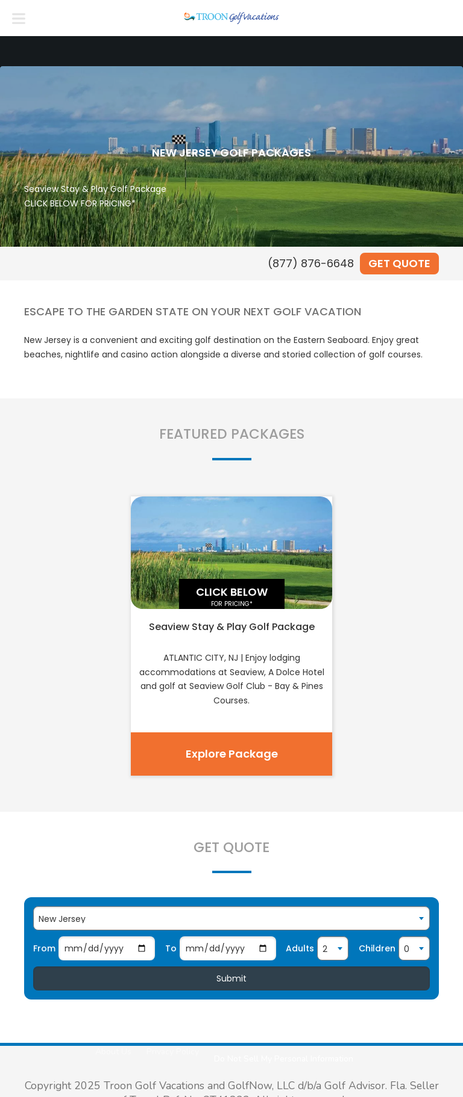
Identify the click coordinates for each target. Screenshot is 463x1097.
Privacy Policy (172, 1051)
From (44, 948)
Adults (300, 948)
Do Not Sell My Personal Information (283, 1059)
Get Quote (399, 263)
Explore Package (232, 753)
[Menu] (18, 18)
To (171, 948)
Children (377, 948)
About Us (113, 1051)
